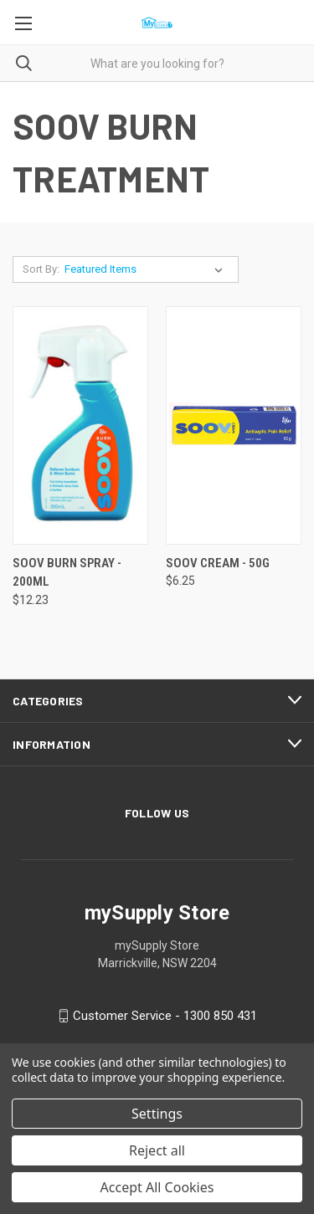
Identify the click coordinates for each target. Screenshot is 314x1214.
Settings (157, 1113)
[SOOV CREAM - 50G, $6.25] (233, 425)
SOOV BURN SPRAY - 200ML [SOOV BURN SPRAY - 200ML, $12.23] (67, 573)
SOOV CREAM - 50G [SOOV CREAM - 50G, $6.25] (218, 563)
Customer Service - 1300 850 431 (165, 1015)
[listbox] (147, 269)
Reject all (157, 1150)
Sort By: (41, 269)
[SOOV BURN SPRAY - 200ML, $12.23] (80, 425)
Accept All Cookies (157, 1187)
